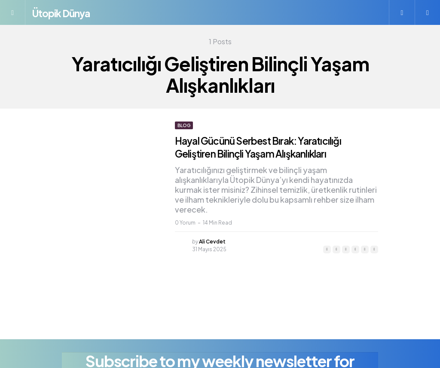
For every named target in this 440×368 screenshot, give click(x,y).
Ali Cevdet (212, 241)
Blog (183, 125)
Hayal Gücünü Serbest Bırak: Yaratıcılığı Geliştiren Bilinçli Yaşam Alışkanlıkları (265, 147)
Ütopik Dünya (69, 12)
